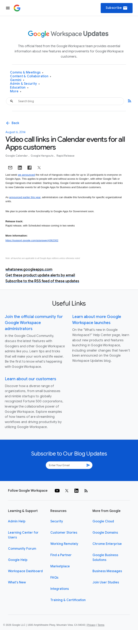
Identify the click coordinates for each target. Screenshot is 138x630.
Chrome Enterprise (107, 544)
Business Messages (107, 571)
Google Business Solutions (105, 557)
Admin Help (16, 521)
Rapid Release (65, 155)
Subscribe (117, 8)
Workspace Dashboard (25, 571)
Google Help (17, 560)
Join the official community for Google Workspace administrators (34, 322)
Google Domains (105, 533)
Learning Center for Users (23, 535)
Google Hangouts (42, 155)
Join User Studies (105, 582)
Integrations (59, 589)
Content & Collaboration (30, 76)
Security (56, 521)
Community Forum (22, 549)
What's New (17, 582)
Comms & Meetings (27, 72)
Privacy (91, 625)
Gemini (17, 80)
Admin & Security (25, 84)
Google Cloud (103, 521)
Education (19, 88)
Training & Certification (68, 600)
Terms (100, 625)
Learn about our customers (30, 378)
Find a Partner (61, 555)
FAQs (54, 578)
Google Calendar (16, 155)
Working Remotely (64, 544)
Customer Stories (63, 533)
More (15, 91)
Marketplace (60, 566)
